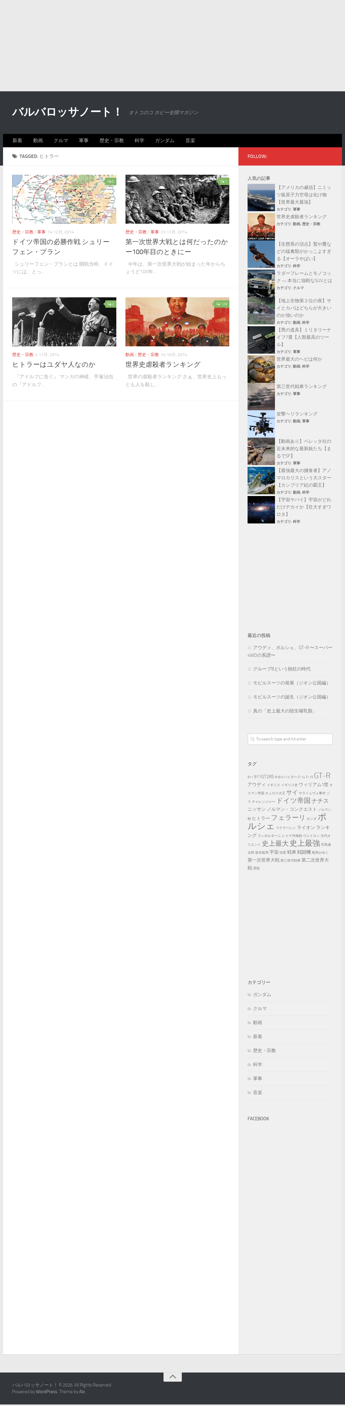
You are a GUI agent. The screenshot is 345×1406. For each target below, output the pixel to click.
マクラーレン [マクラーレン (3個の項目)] (286, 829)
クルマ (55, 141)
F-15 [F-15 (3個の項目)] (309, 779)
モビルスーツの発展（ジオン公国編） (292, 684)
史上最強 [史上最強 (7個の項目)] (305, 844)
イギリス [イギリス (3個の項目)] (273, 787)
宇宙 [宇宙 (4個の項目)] (274, 853)
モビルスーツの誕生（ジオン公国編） (292, 698)
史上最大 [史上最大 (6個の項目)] (275, 845)
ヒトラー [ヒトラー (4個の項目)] (261, 820)
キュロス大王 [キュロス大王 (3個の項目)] (275, 795)
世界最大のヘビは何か (299, 360)
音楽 (174, 141)
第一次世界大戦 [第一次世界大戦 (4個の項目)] (264, 861)
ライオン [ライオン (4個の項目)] (306, 829)
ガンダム (150, 141)
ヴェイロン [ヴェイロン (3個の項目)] (311, 837)
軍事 (76, 141)
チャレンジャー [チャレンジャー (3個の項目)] (263, 803)
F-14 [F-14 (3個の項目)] (301, 779)
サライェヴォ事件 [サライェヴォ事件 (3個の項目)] (312, 795)
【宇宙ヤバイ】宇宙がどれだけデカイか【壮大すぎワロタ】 (303, 508)
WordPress (46, 1393)
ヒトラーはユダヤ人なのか (54, 366)
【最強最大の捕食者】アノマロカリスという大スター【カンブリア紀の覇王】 (303, 479)
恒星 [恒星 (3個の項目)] (283, 854)
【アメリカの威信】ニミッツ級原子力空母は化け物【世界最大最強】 (303, 196)
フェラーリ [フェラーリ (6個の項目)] (288, 819)
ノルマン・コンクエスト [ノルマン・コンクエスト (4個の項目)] (292, 810)
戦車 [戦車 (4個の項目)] (291, 853)
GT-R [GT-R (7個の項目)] (322, 777)
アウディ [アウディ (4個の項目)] (257, 786)
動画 (35, 141)
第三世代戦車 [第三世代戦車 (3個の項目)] (290, 862)
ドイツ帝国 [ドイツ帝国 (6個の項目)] (293, 802)
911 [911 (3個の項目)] (250, 779)
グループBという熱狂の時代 (282, 670)
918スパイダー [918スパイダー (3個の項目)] (286, 779)
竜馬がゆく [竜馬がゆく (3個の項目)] (320, 854)
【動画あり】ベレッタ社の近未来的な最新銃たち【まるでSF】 (303, 450)
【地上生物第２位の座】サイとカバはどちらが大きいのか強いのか (303, 309)
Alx (82, 1393)
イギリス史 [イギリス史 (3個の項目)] (289, 787)
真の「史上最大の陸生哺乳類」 (285, 712)
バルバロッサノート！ (76, 112)
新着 (17, 141)
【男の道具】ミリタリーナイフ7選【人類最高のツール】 (303, 339)
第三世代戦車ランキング (301, 388)
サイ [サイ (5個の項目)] (292, 793)
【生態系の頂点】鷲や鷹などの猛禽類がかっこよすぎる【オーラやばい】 (303, 253)
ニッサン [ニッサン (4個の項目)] (257, 810)
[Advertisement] (172, 45)
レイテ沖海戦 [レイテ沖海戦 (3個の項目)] (292, 837)
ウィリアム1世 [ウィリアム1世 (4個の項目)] (314, 786)
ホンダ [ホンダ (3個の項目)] (312, 820)
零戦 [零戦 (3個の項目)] (256, 870)
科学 (127, 141)
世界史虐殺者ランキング (163, 366)
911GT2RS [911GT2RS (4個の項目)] (264, 778)
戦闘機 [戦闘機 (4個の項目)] (304, 853)
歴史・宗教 (102, 141)
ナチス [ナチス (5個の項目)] (320, 802)
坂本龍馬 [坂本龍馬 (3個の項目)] (262, 854)
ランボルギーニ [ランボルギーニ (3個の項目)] (269, 837)
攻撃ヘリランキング (297, 415)
